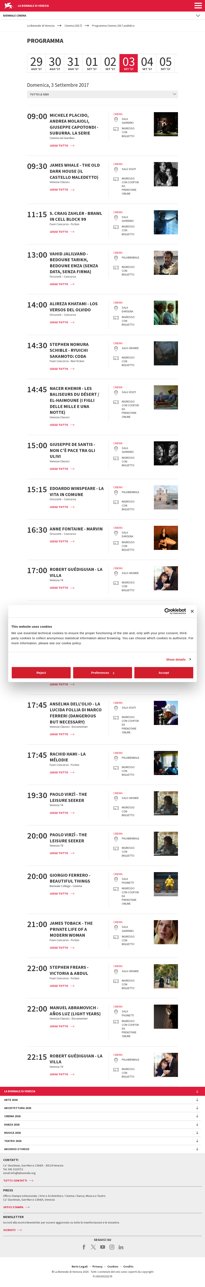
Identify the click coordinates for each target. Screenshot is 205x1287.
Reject (41, 672)
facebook (84, 1249)
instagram (112, 1249)
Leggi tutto (59, 145)
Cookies (112, 1266)
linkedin (121, 1249)
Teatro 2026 (12, 1141)
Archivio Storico (16, 1149)
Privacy (97, 1266)
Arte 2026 (11, 1100)
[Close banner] (192, 611)
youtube (102, 1249)
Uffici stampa (13, 1207)
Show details (176, 659)
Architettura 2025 (17, 1108)
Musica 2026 (12, 1133)
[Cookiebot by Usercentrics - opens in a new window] (167, 611)
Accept (163, 672)
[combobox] (102, 94)
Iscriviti (9, 1230)
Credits (128, 1266)
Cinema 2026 (12, 1116)
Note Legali (80, 1266)
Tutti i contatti (15, 1180)
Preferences (102, 672)
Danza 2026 (11, 1124)
